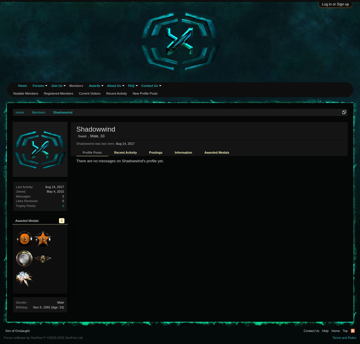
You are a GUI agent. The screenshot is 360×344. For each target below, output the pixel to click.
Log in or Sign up (335, 4)
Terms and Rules (344, 337)
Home (22, 85)
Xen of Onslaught (17, 331)
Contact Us (149, 85)
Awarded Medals (216, 152)
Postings (155, 152)
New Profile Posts (145, 93)
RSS (353, 331)
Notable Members (25, 93)
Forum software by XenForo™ (44, 337)
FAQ (131, 85)
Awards (94, 85)
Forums (38, 85)
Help (325, 331)
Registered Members (58, 93)
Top (345, 331)
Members (76, 85)
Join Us (56, 85)
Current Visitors (90, 93)
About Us (114, 85)
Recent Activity (125, 152)
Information (183, 152)
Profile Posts (92, 152)
